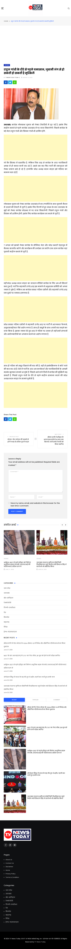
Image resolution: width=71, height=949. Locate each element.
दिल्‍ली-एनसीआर (9, 607)
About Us (9, 860)
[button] (62, 525)
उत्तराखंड (6, 558)
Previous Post (14, 436)
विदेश (5, 627)
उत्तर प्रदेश (7, 588)
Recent (14, 700)
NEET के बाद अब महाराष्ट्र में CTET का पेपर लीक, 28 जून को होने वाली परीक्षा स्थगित (32, 656)
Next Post (58, 434)
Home (8, 870)
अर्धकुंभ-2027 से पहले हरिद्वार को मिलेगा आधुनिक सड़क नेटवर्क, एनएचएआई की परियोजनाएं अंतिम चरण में (17, 564)
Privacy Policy (10, 874)
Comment (56, 700)
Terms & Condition (12, 877)
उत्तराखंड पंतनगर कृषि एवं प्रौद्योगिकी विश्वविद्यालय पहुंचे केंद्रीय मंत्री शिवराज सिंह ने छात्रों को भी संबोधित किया (51, 564)
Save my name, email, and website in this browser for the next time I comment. (35, 504)
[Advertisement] (35, 39)
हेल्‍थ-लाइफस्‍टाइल (10, 632)
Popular (35, 700)
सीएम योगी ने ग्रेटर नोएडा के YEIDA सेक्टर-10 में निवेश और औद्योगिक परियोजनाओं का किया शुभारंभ (47, 708)
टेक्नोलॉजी (7, 603)
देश (5, 612)
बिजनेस (6, 617)
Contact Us (10, 863)
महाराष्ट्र (6, 622)
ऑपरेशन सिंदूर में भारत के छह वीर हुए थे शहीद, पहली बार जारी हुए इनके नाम (29, 677)
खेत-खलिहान (8, 598)
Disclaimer (9, 867)
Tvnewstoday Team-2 (13, 77)
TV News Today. (40, 942)
